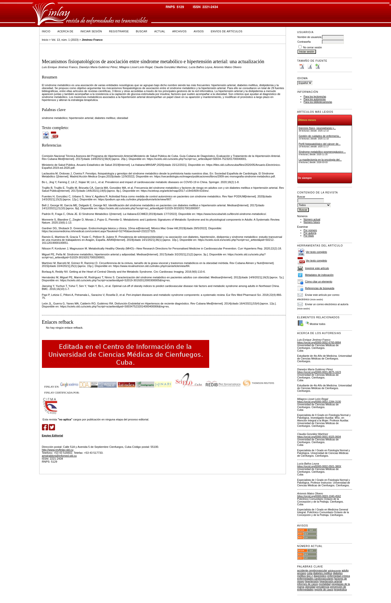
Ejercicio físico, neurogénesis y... (317, 128)
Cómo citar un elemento (318, 281)
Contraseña (304, 41)
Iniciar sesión (91, 31)
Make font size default (309, 66)
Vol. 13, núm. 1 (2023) (64, 39)
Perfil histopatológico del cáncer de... (320, 144)
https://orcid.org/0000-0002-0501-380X (319, 466)
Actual (159, 31)
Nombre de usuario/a (309, 37)
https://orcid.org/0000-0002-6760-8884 (319, 342)
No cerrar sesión (312, 47)
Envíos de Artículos (226, 31)
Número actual (312, 219)
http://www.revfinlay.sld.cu (58, 449)
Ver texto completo (316, 252)
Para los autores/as (315, 99)
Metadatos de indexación (319, 275)
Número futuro (312, 222)
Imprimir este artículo (317, 268)
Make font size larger (317, 66)
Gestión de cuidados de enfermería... (320, 136)
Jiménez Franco (92, 39)
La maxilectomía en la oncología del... (320, 159)
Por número (310, 230)
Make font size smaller (301, 66)
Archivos (179, 31)
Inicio (46, 31)
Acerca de (65, 31)
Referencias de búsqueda (319, 288)
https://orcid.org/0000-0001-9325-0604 (319, 436)
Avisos (199, 31)
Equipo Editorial (52, 435)
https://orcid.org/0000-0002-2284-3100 (319, 401)
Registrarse (119, 31)
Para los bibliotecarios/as (318, 102)
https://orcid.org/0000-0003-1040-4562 (319, 496)
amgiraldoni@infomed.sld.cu (59, 455)
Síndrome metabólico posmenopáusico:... (322, 152)
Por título (309, 235)
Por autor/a (310, 233)
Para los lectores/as (315, 96)
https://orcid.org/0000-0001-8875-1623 (319, 372)
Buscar (141, 31)
